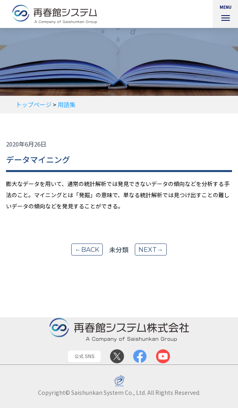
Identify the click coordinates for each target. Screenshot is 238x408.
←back (87, 250)
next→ (150, 250)
